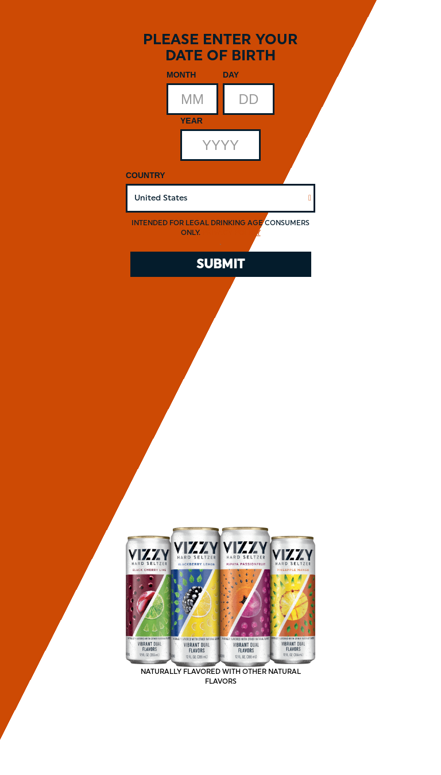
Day (231, 74)
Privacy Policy (231, 233)
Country (145, 175)
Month (181, 74)
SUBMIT (220, 264)
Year (191, 120)
